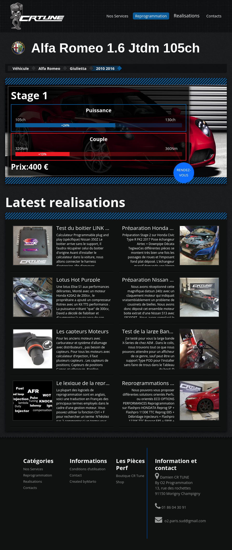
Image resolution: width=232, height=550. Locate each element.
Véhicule (25, 68)
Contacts (213, 16)
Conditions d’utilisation (87, 468)
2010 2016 (136, 68)
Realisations (187, 15)
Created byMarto (83, 481)
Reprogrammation (151, 16)
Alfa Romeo (62, 68)
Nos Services (117, 16)
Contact (76, 474)
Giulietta (100, 68)
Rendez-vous (184, 172)
